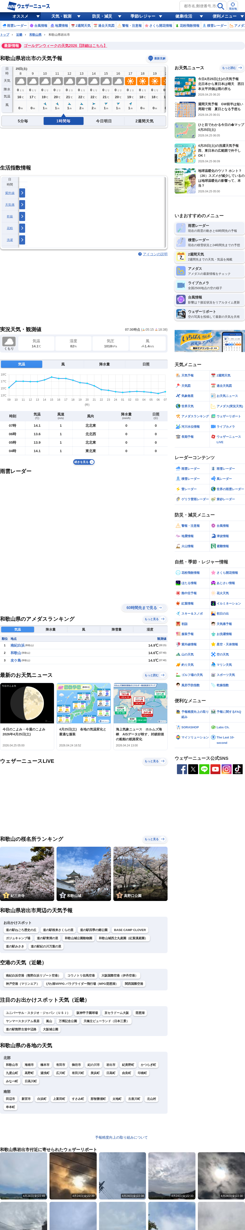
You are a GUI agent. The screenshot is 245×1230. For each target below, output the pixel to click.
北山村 (151, 1099)
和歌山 (16, 653)
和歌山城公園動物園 (78, 938)
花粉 (10, 228)
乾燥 (10, 216)
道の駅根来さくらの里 (58, 930)
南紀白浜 (18, 645)
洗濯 (10, 239)
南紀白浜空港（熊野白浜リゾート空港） (33, 975)
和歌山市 (12, 1065)
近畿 (19, 34)
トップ (4, 34)
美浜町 (95, 1073)
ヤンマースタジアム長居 (22, 1021)
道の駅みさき (15, 946)
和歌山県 (35, 34)
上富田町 (59, 1099)
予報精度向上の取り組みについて (121, 1137)
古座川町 (134, 1099)
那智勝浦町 (98, 1099)
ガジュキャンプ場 (18, 938)
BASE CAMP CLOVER (130, 930)
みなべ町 (12, 1081)
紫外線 (10, 192)
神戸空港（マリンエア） (22, 984)
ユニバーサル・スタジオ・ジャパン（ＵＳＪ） (38, 1013)
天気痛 (10, 204)
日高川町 (31, 1081)
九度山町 (12, 1073)
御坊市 (76, 1065)
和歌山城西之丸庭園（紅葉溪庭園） (123, 938)
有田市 (60, 1065)
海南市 (29, 1065)
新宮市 (26, 1099)
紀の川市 (94, 1065)
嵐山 (49, 1021)
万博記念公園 (68, 1021)
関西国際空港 (134, 984)
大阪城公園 (50, 1029)
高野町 (29, 1073)
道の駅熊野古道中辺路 (21, 1029)
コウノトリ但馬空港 (81, 975)
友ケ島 (16, 660)
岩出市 (110, 1065)
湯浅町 (45, 1073)
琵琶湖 (140, 1013)
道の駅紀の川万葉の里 (46, 946)
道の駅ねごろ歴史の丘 (21, 930)
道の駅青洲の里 (47, 938)
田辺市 (10, 1099)
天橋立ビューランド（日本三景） (106, 1021)
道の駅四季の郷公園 (93, 930)
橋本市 (45, 1065)
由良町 (126, 1073)
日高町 (110, 1073)
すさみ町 (78, 1099)
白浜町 (41, 1099)
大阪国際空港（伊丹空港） (119, 975)
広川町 (60, 1073)
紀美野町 (128, 1065)
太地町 (117, 1099)
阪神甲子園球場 (87, 1013)
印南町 (142, 1073)
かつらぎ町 (148, 1065)
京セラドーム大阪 (116, 1013)
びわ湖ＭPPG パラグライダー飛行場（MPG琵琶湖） (82, 984)
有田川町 (78, 1073)
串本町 (10, 1107)
